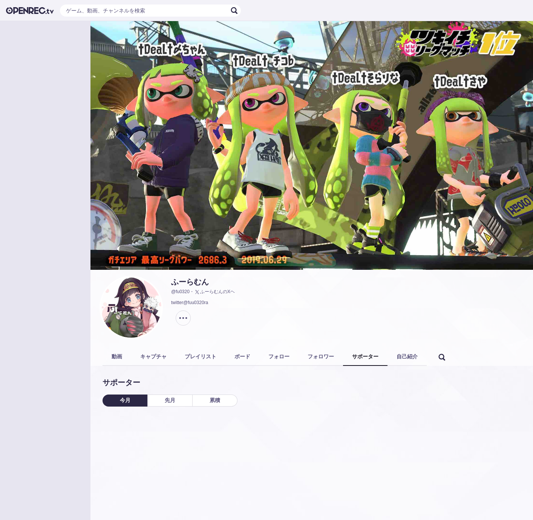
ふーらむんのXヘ (214, 292)
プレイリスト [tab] (200, 356)
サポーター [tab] (365, 356)
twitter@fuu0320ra (189, 302)
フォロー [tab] (278, 356)
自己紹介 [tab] (407, 356)
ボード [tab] (242, 356)
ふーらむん (190, 282)
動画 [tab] (117, 356)
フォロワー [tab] (321, 356)
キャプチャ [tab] (153, 356)
